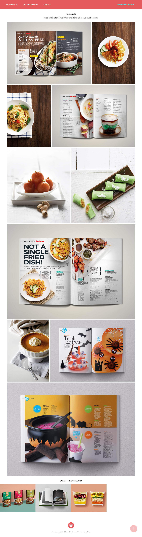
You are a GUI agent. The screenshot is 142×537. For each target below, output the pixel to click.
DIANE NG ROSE (125, 4)
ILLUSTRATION (12, 4)
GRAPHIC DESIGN (30, 4)
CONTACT (47, 4)
